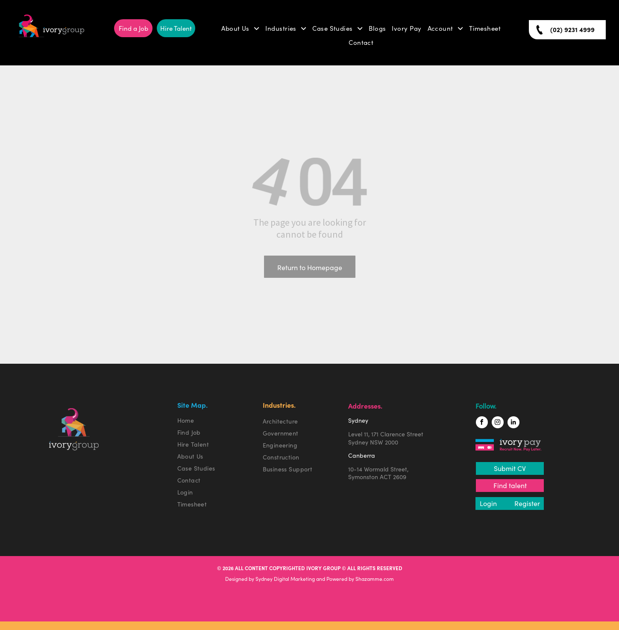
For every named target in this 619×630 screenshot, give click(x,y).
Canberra (361, 455)
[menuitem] (240, 28)
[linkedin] (513, 423)
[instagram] (498, 423)
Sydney (358, 420)
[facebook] (482, 423)
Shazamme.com (374, 579)
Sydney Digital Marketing (285, 579)
